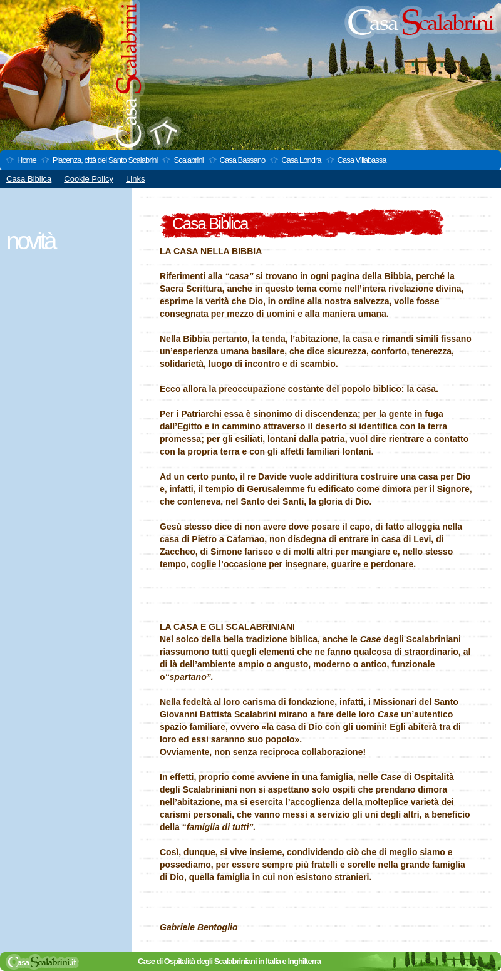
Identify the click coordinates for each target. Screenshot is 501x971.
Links (135, 178)
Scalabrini (188, 160)
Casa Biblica (28, 178)
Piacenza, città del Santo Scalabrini (105, 160)
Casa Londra (301, 160)
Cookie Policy (88, 178)
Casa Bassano (243, 160)
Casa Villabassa (362, 160)
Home (26, 160)
